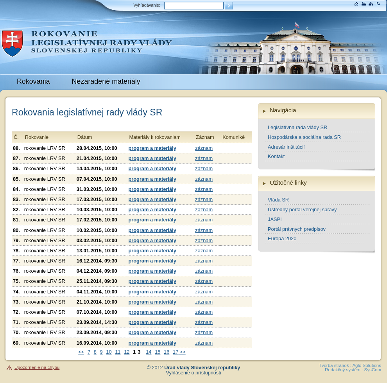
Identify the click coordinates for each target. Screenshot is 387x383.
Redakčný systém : (344, 369)
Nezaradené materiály (106, 81)
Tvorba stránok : (335, 365)
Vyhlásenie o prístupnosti (193, 373)
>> (182, 352)
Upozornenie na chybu (36, 367)
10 (108, 352)
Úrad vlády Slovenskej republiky (202, 367)
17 (175, 352)
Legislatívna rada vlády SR (297, 127)
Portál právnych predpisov (297, 229)
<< (81, 352)
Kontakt (276, 156)
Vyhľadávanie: (146, 5)
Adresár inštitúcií (286, 147)
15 (157, 352)
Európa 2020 (282, 238)
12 (126, 352)
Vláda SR (278, 200)
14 (148, 352)
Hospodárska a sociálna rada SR (304, 137)
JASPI (275, 219)
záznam (204, 148)
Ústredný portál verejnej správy (302, 209)
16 (166, 352)
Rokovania (33, 81)
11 (117, 352)
